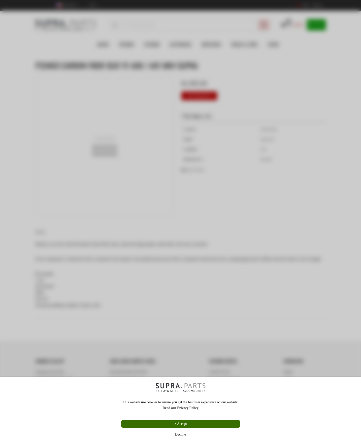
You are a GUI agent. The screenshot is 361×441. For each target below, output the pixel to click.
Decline (180, 434)
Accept (182, 424)
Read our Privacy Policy (180, 408)
